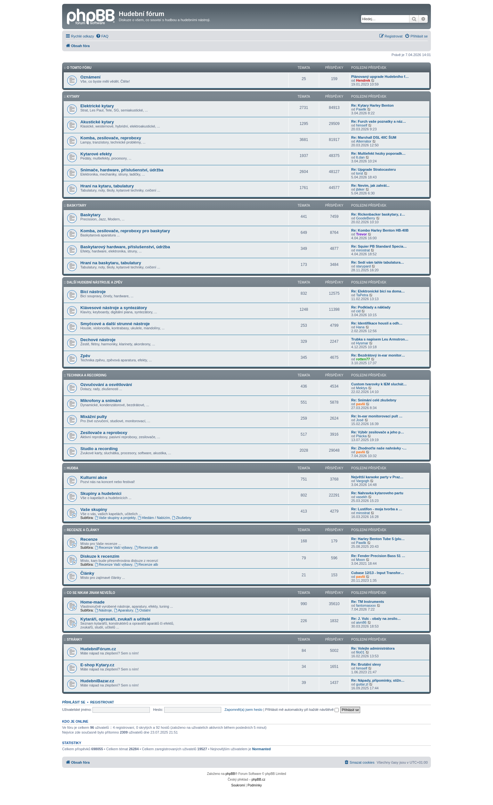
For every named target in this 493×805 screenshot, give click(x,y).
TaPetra (362, 295)
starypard (363, 266)
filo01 (360, 652)
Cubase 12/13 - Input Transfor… (377, 573)
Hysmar (362, 343)
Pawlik (361, 109)
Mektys (361, 388)
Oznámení (90, 77)
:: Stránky (73, 639)
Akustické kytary (97, 121)
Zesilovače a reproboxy (103, 432)
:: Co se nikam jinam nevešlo (89, 593)
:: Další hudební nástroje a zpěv (93, 282)
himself (361, 125)
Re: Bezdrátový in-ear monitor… (378, 355)
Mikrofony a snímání (100, 400)
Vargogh (362, 481)
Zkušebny (181, 518)
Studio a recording (99, 448)
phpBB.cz (258, 779)
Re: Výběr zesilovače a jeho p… (377, 432)
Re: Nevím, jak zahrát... (370, 185)
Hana (360, 327)
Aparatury (123, 610)
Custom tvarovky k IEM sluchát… (379, 384)
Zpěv (85, 355)
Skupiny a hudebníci (100, 493)
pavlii (360, 404)
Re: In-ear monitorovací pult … (376, 416)
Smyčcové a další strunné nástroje (115, 323)
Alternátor (363, 141)
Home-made (92, 602)
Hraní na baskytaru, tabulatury (110, 262)
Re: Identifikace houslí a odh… (376, 323)
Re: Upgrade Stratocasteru (373, 169)
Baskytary (90, 214)
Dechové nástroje (98, 339)
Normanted (261, 749)
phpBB (230, 774)
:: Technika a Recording (85, 375)
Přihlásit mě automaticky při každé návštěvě (302, 709)
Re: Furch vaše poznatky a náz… (378, 121)
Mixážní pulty (93, 416)
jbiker (360, 189)
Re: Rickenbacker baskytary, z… (378, 214)
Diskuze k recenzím (99, 556)
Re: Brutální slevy (366, 664)
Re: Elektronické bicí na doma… (378, 291)
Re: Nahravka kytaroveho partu (377, 493)
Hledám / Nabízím (154, 518)
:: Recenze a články (81, 530)
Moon (360, 560)
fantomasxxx (366, 605)
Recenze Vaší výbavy (114, 547)
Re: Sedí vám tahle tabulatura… (377, 262)
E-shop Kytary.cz (97, 664)
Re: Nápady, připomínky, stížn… (377, 680)
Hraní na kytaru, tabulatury (107, 186)
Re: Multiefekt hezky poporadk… (378, 153)
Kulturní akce (93, 477)
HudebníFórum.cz (98, 648)
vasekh (361, 497)
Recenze (89, 539)
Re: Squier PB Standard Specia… (379, 246)
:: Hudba (71, 468)
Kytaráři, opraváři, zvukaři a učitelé (115, 619)
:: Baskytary (75, 205)
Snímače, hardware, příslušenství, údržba (121, 170)
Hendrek (363, 80)
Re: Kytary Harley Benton (372, 105)
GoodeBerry (365, 218)
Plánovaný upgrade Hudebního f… (380, 76)
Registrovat (102, 702)
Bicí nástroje (93, 291)
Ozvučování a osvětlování (106, 384)
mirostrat (363, 250)
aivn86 (361, 622)
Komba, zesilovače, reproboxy (110, 138)
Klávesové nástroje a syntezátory (113, 307)
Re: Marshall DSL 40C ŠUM (373, 137)
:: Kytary (71, 96)
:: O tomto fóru (78, 68)
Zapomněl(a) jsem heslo (243, 709)
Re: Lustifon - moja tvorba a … (376, 509)
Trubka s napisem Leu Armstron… (379, 339)
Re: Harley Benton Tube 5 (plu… (378, 539)
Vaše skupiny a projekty (115, 518)
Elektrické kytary (97, 105)
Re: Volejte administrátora (373, 648)
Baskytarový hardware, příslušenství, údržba (125, 246)
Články (87, 573)
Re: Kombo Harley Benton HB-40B (379, 230)
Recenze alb (146, 547)
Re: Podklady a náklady (371, 307)
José (359, 420)
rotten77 (363, 359)
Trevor (361, 234)
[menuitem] (102, 36)
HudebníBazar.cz (97, 680)
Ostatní (142, 610)
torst (359, 173)
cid (358, 311)
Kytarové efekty (96, 154)
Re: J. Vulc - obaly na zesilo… (376, 618)
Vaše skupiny (93, 509)
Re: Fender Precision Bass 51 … (378, 556)
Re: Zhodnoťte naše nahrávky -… (379, 448)
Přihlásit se (73, 702)
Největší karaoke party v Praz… (377, 477)
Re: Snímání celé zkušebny (373, 400)
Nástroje (103, 610)
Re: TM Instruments (367, 602)
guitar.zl (362, 684)
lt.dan (360, 157)
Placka (361, 436)
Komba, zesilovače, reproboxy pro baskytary (125, 230)
